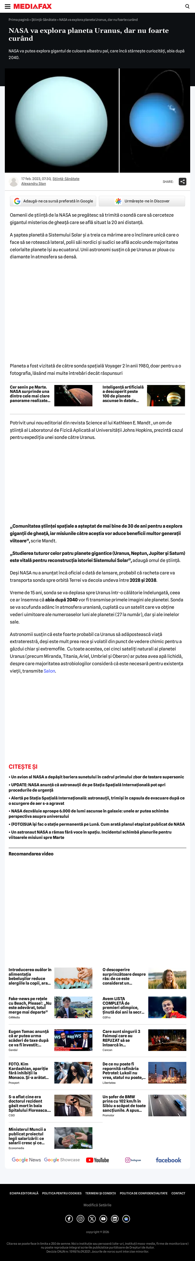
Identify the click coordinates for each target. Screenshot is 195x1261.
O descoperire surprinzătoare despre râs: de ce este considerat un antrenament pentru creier (124, 976)
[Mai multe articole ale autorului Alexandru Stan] (14, 181)
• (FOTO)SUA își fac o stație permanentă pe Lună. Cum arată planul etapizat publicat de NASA (97, 824)
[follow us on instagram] (133, 1161)
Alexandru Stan (33, 184)
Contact (178, 1193)
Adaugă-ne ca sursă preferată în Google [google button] (53, 201)
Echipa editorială (24, 1193)
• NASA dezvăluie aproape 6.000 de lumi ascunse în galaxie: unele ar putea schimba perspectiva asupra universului (89, 814)
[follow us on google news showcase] (62, 1161)
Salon (49, 671)
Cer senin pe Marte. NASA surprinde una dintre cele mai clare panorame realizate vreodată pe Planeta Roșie (30, 394)
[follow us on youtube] (97, 1161)
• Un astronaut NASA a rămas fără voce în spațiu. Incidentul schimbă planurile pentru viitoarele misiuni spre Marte (90, 835)
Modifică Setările (97, 1205)
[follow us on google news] (26, 1161)
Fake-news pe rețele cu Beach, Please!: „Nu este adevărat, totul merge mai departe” (30, 1005)
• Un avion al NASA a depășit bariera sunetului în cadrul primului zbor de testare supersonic (96, 777)
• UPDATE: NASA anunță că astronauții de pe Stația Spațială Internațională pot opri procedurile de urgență (87, 787)
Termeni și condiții (100, 1193)
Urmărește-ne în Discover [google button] (142, 201)
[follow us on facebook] (168, 1160)
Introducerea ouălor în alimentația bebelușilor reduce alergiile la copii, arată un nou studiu (30, 976)
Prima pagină (19, 20)
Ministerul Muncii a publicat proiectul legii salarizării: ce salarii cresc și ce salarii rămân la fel (27, 1136)
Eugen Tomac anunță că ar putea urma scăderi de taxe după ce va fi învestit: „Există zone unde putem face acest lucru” (29, 1038)
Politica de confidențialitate (144, 1193)
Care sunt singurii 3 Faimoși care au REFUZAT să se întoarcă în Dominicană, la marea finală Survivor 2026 (123, 1038)
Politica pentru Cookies (62, 1193)
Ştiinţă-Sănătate (43, 20)
